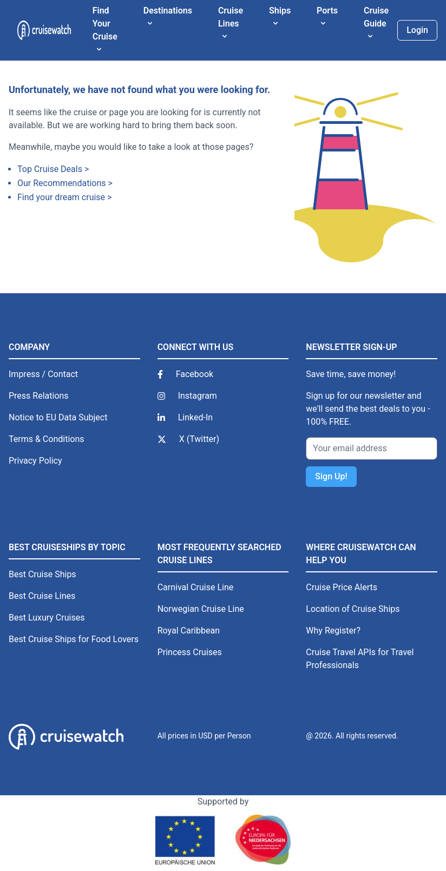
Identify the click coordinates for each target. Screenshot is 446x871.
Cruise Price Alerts (341, 587)
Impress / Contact (43, 374)
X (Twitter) (199, 439)
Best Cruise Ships (42, 574)
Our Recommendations (61, 183)
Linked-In (195, 417)
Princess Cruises (190, 652)
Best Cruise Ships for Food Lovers (74, 639)
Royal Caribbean (189, 630)
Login (417, 30)
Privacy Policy (35, 461)
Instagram (197, 396)
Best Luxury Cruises (46, 617)
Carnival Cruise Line (196, 587)
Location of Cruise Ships (352, 609)
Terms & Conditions (46, 439)
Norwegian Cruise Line (201, 609)
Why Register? (333, 630)
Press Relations (39, 396)
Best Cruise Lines (42, 596)
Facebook (194, 374)
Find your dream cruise (61, 197)
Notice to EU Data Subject (58, 417)
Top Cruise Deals (49, 169)
